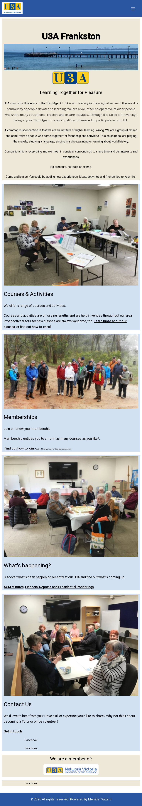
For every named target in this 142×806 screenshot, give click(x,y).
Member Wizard (99, 799)
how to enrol (41, 327)
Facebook (31, 740)
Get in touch (13, 731)
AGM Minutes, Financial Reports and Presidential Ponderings (49, 587)
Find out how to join (19, 448)
